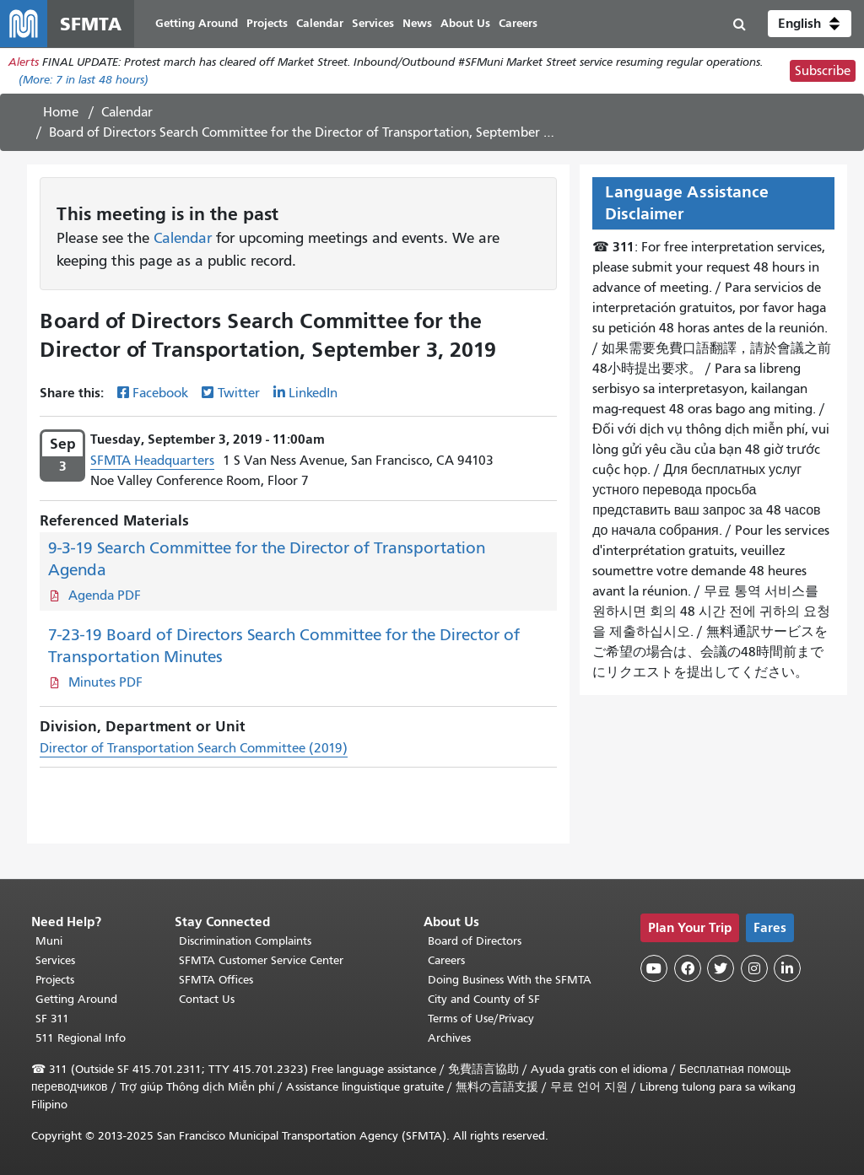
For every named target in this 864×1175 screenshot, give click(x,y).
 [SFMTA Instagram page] (754, 968)
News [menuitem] (417, 23)
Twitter (239, 393)
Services (55, 960)
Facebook (160, 393)
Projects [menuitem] (267, 23)
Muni (48, 941)
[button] (809, 23)
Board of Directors (474, 941)
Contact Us (207, 999)
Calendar (127, 112)
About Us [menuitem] (465, 23)
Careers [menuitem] (518, 23)
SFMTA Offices (216, 980)
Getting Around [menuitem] (196, 23)
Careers (446, 960)
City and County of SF (484, 999)
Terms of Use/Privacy (481, 1018)
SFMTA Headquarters (152, 460)
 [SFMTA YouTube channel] (654, 968)
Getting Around (76, 999)
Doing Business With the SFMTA (509, 980)
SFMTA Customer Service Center (261, 960)
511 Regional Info (80, 1038)
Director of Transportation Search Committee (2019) (194, 748)
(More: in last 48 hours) (83, 80)
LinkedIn (313, 393)
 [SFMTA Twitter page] (720, 968)
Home (60, 112)
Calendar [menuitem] (319, 23)
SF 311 (52, 1018)
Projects (54, 980)
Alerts (23, 62)
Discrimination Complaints (245, 941)
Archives (449, 1038)
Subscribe (822, 70)
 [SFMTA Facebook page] (687, 968)
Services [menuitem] (373, 23)
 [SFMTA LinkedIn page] (787, 968)
